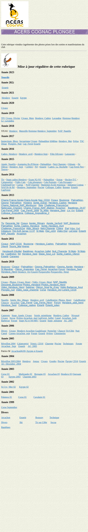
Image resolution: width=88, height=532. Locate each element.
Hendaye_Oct (24, 272)
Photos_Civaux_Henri (20, 282)
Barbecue (5, 320)
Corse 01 (22, 397)
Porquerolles (44, 272)
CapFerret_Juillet (46, 318)
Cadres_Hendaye (9, 154)
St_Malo (44, 210)
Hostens (27, 203)
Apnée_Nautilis (8, 164)
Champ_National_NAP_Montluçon (18, 205)
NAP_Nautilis (64, 131)
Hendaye (6, 98)
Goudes (52, 361)
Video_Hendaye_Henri (12, 287)
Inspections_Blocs (9, 141)
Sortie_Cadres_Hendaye (26, 226)
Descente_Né (13, 223)
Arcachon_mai (30, 318)
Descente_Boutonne (11, 284)
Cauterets (5, 315)
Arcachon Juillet (42, 251)
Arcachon (60, 208)
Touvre (4, 169)
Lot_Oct (71, 210)
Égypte (68, 361)
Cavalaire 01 (39, 397)
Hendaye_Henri (9, 272)
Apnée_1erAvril (54, 223)
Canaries (14, 256)
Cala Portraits (50, 182)
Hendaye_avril (26, 154)
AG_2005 (32, 346)
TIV (3, 118)
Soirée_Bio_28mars (19, 300)
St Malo (40, 231)
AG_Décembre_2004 (11, 364)
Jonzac (36, 361)
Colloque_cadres (27, 305)
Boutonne (64, 200)
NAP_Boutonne (71, 223)
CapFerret (5, 190)
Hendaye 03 (66, 374)
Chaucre (5, 302)
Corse (43, 290)
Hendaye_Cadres (43, 118)
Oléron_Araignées (24, 269)
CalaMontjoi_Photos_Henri (58, 300)
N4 (36, 167)
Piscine (41, 187)
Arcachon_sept (23, 333)
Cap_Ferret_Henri (43, 302)
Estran (60, 179)
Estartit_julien (52, 305)
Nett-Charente (47, 228)
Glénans (71, 164)
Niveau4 (75, 315)
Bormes (66, 187)
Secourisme (24, 141)
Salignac (30, 287)
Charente (49, 343)
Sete (40, 205)
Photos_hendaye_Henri (53, 284)
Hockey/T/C (70, 179)
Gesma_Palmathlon (45, 266)
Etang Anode (31, 200)
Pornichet (51, 331)
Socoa (12, 318)
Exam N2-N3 (35, 179)
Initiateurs (6, 231)
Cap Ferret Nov (76, 167)
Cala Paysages (65, 182)
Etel (67, 228)
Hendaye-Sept (41, 154)
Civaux (4, 108)
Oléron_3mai (42, 287)
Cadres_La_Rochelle (58, 167)
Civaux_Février (13, 118)
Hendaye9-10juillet (12, 251)
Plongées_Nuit (15, 144)
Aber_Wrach (32, 228)
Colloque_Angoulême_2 (37, 213)
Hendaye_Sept (16, 167)
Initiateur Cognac (76, 185)
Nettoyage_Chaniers (11, 208)
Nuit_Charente (59, 251)
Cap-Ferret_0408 (10, 210)
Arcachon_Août (69, 318)
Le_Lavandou (7, 121)
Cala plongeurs (35, 182)
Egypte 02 (24, 387)
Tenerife (5, 77)
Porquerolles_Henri (60, 272)
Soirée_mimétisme (43, 315)
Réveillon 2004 (8, 343)
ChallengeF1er (8, 185)
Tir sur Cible (41, 422)
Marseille (23, 131)
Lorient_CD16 (69, 290)
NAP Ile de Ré (8, 187)
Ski (21, 422)
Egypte (23, 98)
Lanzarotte (70, 154)
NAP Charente (32, 185)
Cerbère (29, 167)
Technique (54, 417)
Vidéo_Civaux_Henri (42, 282)
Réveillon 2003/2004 (11, 361)
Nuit (77, 331)
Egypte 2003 (14, 376)
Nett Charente (59, 164)
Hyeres (25, 246)
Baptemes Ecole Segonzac (53, 185)
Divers (4, 331)
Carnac (20, 185)
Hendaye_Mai (65, 141)
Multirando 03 (25, 374)
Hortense (66, 118)
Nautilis (5, 300)
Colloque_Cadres (53, 187)
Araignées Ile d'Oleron (28, 164)
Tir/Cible (70, 331)
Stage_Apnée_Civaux (22, 315)
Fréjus (76, 141)
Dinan (4, 144)
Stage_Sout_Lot (47, 254)
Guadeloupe (40, 331)
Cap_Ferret (28, 144)
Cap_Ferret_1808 (30, 210)
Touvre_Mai (15, 246)
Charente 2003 (29, 376)
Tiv (2, 179)
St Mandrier (7, 269)
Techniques (68, 343)
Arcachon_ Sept (8, 346)
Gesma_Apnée (65, 266)
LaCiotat (73, 231)
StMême (53, 141)
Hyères (19, 318)
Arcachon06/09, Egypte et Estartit (27, 351)
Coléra (59, 228)
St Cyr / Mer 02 (8, 387)
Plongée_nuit (8, 290)
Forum (61, 269)
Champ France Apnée (12, 200)
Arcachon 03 (54, 374)
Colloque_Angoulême (12, 213)
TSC (82, 141)
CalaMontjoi (79, 300)
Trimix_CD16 (36, 343)
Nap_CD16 (44, 200)
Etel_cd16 (50, 231)
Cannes (12, 333)
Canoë (58, 318)
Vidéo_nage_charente (27, 290)
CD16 (75, 361)
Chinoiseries (60, 333)
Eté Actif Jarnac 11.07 (23, 231)
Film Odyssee (56, 154)
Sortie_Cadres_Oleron (67, 254)
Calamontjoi (7, 182)
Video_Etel (75, 228)
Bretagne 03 (40, 374)
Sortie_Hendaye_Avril (52, 226)
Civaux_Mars (27, 118)
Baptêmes (28, 251)
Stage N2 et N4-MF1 (28, 320)
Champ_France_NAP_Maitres (39, 208)
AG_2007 (68, 320)
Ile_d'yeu (54, 287)
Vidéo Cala (20, 182)
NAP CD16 (16, 244)
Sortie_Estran (40, 203)
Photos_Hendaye (32, 284)
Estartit (5, 87)
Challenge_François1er (56, 205)
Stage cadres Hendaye (16, 179)
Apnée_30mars (37, 223)
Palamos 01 (6, 397)
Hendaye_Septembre (47, 131)
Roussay (39, 417)
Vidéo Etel (62, 231)
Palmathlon (43, 141)
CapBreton (10, 254)
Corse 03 (5, 374)
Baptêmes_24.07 (77, 208)
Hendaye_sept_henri (73, 302)
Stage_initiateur (54, 320)
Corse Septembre (9, 407)
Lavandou (56, 118)
